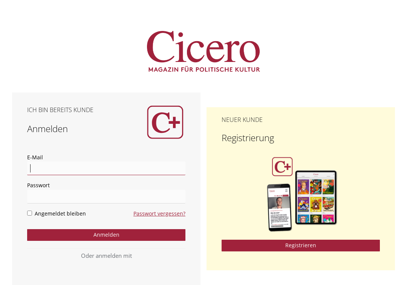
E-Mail (35, 157)
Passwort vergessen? (159, 213)
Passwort (38, 185)
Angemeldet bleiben (56, 213)
